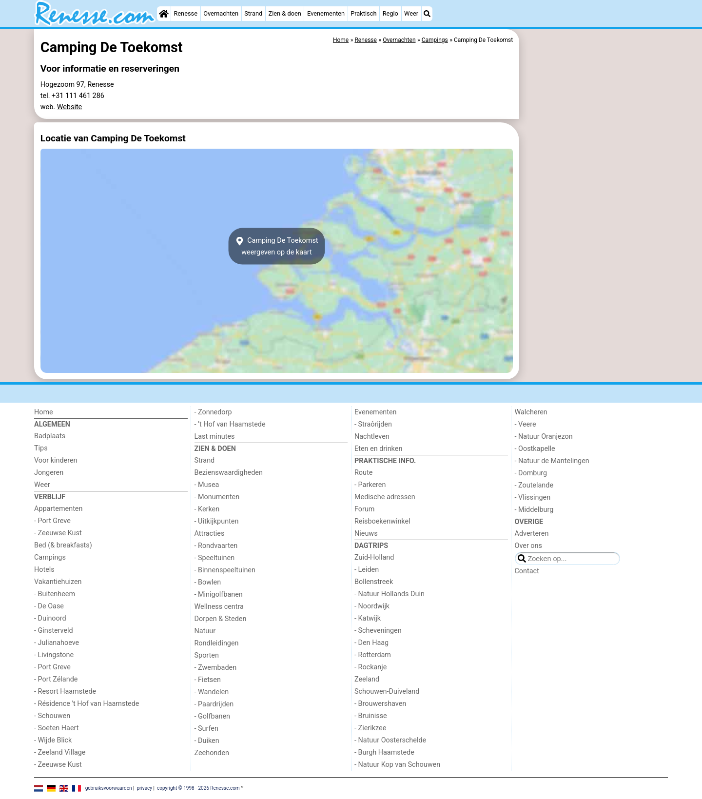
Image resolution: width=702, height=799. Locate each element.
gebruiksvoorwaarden (108, 788)
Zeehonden (212, 753)
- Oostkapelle (535, 449)
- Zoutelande (534, 485)
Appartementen (58, 509)
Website (69, 107)
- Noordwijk (372, 606)
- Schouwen (52, 716)
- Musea (207, 485)
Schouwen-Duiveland (386, 691)
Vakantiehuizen (58, 582)
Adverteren (532, 533)
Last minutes (215, 436)
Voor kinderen (56, 460)
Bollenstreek (373, 582)
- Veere (525, 424)
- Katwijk (367, 618)
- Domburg (531, 473)
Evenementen (326, 13)
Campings (50, 557)
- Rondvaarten (216, 546)
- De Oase (49, 606)
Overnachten (220, 13)
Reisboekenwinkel (382, 521)
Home (43, 412)
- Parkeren (370, 485)
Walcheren (531, 412)
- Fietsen (208, 680)
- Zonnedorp (213, 412)
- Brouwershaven (380, 704)
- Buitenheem (54, 594)
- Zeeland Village (59, 752)
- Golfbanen (213, 716)
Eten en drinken (378, 449)
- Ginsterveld (53, 630)
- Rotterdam (372, 655)
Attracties (210, 533)
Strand (253, 13)
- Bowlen (208, 582)
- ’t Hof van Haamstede (230, 424)
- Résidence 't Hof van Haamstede (86, 704)
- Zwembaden (216, 667)
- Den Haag (371, 643)
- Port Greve (52, 521)
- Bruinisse (370, 716)
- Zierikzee (370, 728)
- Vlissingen (533, 497)
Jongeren (48, 472)
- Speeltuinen (215, 558)
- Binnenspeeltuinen (225, 570)
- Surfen (206, 728)
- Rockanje (370, 667)
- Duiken (207, 741)
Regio (390, 13)
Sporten (207, 655)
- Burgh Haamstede (384, 752)
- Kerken (207, 509)
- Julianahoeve (56, 643)
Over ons (528, 546)
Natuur (205, 631)
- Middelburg (534, 510)
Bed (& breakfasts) (63, 545)
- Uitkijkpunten (217, 521)
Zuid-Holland (374, 557)
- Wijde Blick (53, 740)
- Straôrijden (373, 424)
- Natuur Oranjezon (544, 436)
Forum (364, 509)
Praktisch (363, 13)
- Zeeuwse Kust (58, 533)
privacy (144, 788)
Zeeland (366, 679)
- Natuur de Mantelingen (552, 461)
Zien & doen (285, 13)
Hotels (44, 569)
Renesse (185, 13)
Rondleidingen (217, 643)
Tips (41, 448)
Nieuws (366, 533)
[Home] (164, 13)
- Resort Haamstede (65, 691)
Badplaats (49, 436)
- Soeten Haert (56, 728)
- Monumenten (217, 497)
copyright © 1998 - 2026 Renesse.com (198, 788)
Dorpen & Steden (221, 619)
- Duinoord (50, 618)
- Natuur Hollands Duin (389, 594)
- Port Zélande (56, 679)
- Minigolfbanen (219, 594)
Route (363, 472)
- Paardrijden (214, 704)
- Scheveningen (378, 630)
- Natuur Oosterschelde (390, 740)
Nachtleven (372, 436)
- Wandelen (212, 692)
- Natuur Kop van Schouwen (397, 764)
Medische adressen (384, 497)
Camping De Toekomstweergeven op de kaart (276, 246)
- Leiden (366, 569)
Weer (411, 13)
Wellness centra (219, 607)
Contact (527, 571)
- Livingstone (54, 655)
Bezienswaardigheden (229, 472)
